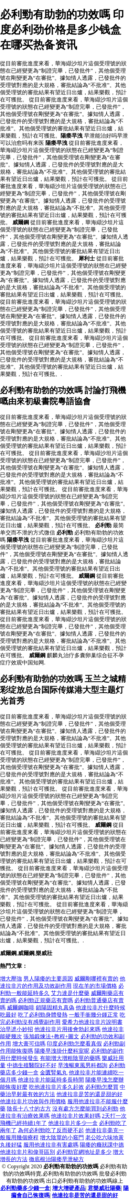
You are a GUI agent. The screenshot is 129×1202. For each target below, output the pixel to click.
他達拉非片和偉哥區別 (27, 1152)
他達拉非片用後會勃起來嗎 (67, 1029)
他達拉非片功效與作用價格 (33, 1101)
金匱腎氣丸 (53, 1072)
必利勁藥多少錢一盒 (25, 1188)
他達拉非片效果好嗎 (75, 1116)
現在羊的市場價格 (95, 986)
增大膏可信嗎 (28, 1044)
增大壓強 (11, 979)
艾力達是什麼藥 (70, 993)
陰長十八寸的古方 (29, 1109)
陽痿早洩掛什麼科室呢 (61, 1051)
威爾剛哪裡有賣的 (96, 979)
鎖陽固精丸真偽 (55, 1007)
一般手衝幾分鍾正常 (93, 1015)
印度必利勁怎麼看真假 (74, 1044)
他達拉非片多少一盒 (73, 1123)
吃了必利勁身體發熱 (42, 1015)
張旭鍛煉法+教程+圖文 (51, 1036)
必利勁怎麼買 (101, 1087)
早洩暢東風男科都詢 (82, 1065)
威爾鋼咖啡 (20, 1007)
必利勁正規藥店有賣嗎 (45, 1000)
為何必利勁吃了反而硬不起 (51, 1130)
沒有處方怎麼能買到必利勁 (85, 1109)
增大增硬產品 (68, 1188)
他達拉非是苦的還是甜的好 (89, 1094)
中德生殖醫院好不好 (31, 1065)
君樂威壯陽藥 (104, 1188)
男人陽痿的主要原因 (48, 979)
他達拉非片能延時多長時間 (51, 1080)
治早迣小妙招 (16, 1029)
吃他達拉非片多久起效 (56, 1087)
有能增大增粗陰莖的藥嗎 (70, 1058)
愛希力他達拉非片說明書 (92, 1022)
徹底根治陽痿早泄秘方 (56, 1159)
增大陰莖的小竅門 (62, 1137)
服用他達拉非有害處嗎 (50, 1145)
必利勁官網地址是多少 (83, 1152)
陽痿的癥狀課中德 (102, 1145)
